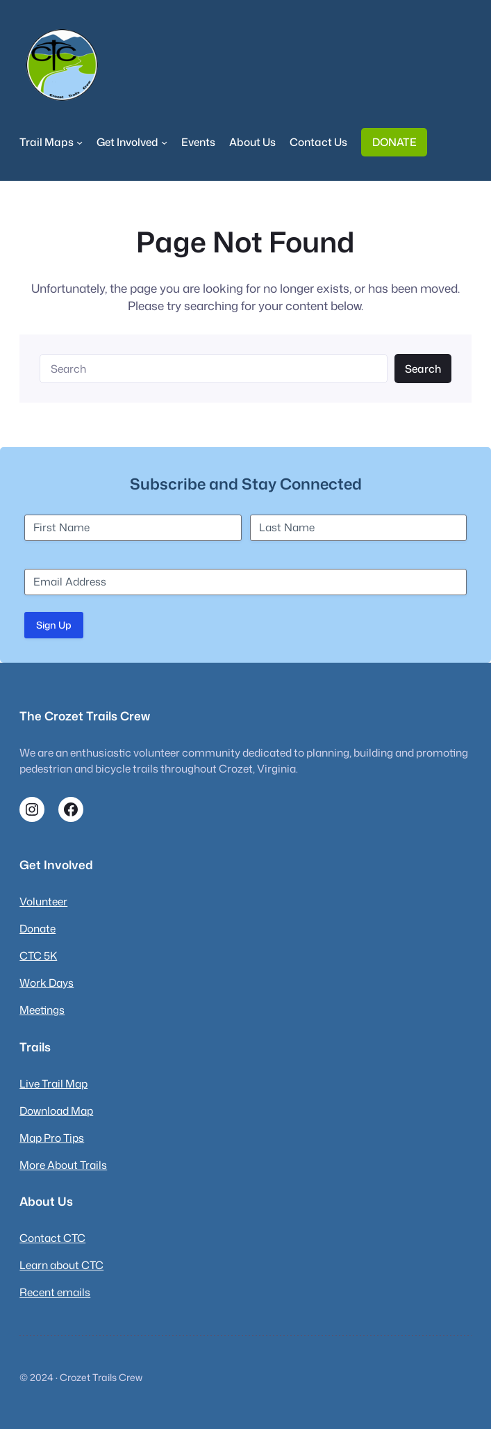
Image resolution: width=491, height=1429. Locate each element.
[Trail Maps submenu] (79, 142)
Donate (37, 928)
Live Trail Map (53, 1083)
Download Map (56, 1110)
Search (423, 368)
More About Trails (63, 1164)
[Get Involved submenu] (164, 142)
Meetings (42, 1009)
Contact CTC (52, 1237)
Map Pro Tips (51, 1137)
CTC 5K (38, 955)
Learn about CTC (61, 1265)
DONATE (394, 142)
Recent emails (54, 1292)
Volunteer (43, 901)
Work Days (46, 982)
